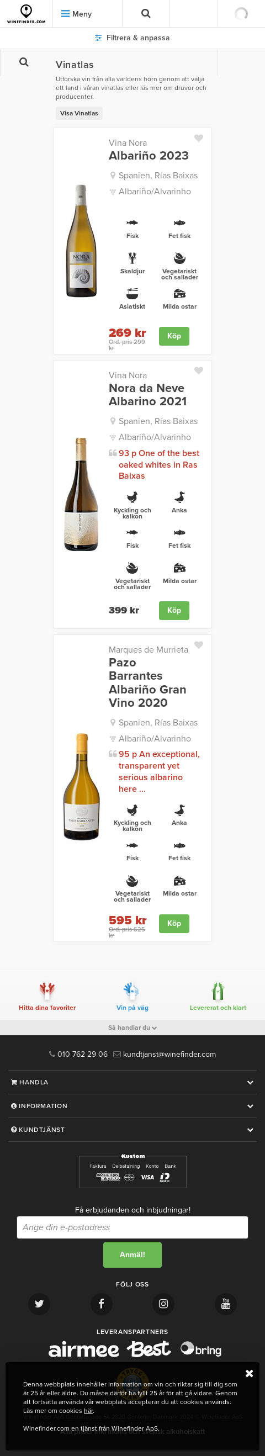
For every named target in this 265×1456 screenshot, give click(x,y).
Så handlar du (132, 1027)
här (88, 1411)
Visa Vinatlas (79, 113)
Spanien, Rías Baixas (158, 175)
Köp (174, 336)
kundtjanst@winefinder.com (164, 1054)
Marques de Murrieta (148, 649)
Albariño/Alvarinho (155, 191)
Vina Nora (128, 143)
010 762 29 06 (78, 1054)
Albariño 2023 (149, 155)
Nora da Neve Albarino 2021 (148, 395)
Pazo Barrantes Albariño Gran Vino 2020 (148, 683)
